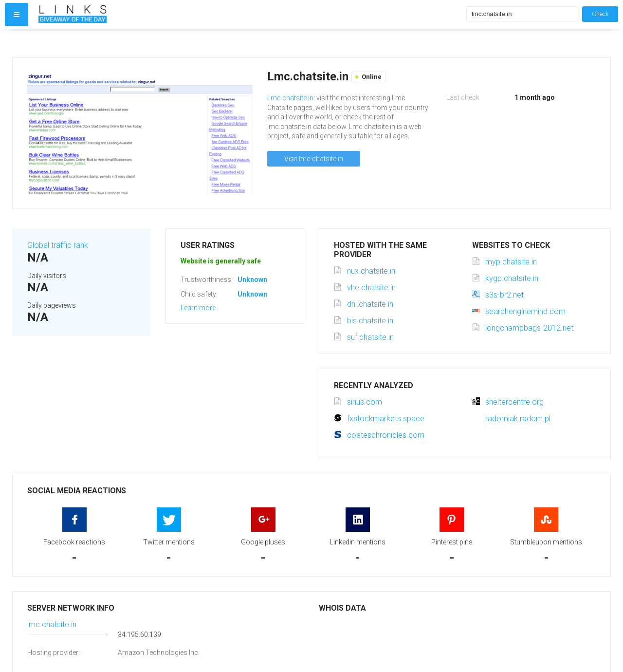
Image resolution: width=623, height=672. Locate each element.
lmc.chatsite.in (51, 624)
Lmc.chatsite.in (290, 98)
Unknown (252, 279)
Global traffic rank (57, 245)
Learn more (198, 308)
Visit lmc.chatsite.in (313, 159)
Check (600, 14)
